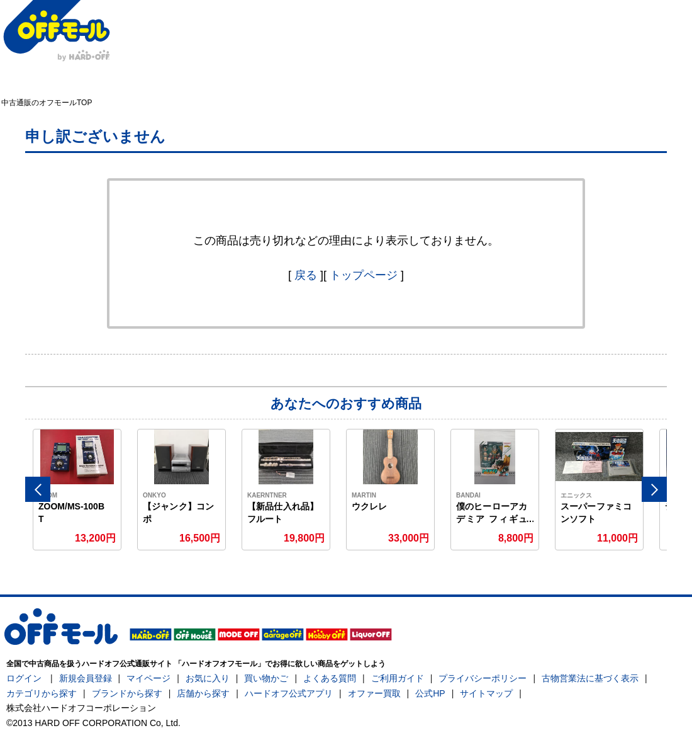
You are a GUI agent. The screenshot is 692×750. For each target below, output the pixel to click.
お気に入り (208, 678)
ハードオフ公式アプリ (289, 693)
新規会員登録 (85, 678)
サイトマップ (486, 693)
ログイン (24, 678)
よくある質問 (329, 678)
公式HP (430, 693)
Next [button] (654, 489)
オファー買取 (374, 693)
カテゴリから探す (41, 693)
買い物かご (266, 678)
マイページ (148, 678)
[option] (77, 489)
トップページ (364, 275)
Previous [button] (37, 489)
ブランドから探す (127, 693)
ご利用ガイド (397, 678)
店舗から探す (203, 693)
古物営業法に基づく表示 (590, 678)
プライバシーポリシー (482, 678)
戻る (305, 275)
